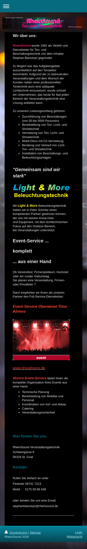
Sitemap (35, 532)
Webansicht (74, 536)
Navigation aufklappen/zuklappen (43, 6)
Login (78, 532)
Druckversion (16, 532)
